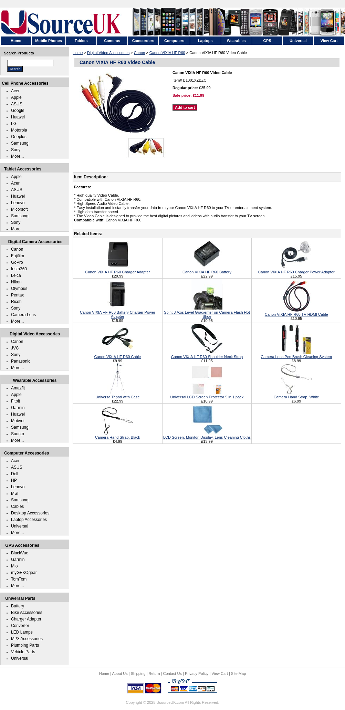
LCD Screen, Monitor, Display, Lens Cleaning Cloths (207, 435)
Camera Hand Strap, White (296, 395)
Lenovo (17, 202)
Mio (14, 566)
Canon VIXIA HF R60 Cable (117, 355)
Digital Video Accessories (108, 53)
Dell (14, 473)
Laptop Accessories (29, 519)
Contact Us (172, 673)
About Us (119, 673)
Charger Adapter (26, 619)
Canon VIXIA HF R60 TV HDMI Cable (296, 312)
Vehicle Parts (23, 651)
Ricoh (16, 301)
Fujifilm (17, 255)
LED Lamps (22, 632)
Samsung (20, 143)
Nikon (16, 282)
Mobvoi (17, 420)
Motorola (19, 130)
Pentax (17, 295)
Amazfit (18, 388)
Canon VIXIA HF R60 (167, 53)
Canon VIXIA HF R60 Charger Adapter (117, 270)
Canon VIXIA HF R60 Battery (206, 270)
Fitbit (15, 401)
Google (17, 110)
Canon (139, 53)
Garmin (17, 407)
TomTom (19, 579)
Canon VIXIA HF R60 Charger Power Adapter (296, 270)
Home (78, 53)
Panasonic (20, 361)
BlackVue (19, 553)
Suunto (17, 433)
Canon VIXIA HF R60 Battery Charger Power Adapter (117, 312)
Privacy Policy (196, 673)
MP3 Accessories (27, 638)
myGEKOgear (24, 572)
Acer (15, 90)
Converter (20, 625)
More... (17, 156)
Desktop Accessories (30, 513)
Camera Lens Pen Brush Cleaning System (296, 355)
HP (14, 480)
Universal (19, 526)
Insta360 (19, 269)
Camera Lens (23, 314)
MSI (14, 493)
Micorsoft (19, 209)
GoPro (17, 262)
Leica (16, 275)
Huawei (18, 117)
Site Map (238, 673)
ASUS (16, 104)
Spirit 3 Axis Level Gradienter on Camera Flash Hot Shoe (207, 312)
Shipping (138, 673)
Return (154, 673)
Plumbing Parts (25, 645)
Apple (16, 97)
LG (14, 123)
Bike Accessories (26, 612)
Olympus (19, 288)
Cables (17, 506)
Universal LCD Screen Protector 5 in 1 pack (207, 395)
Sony (15, 149)
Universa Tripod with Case (117, 395)
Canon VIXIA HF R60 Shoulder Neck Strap (207, 355)
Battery (17, 606)
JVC (15, 348)
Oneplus (19, 136)
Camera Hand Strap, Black (117, 435)
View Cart (219, 673)
